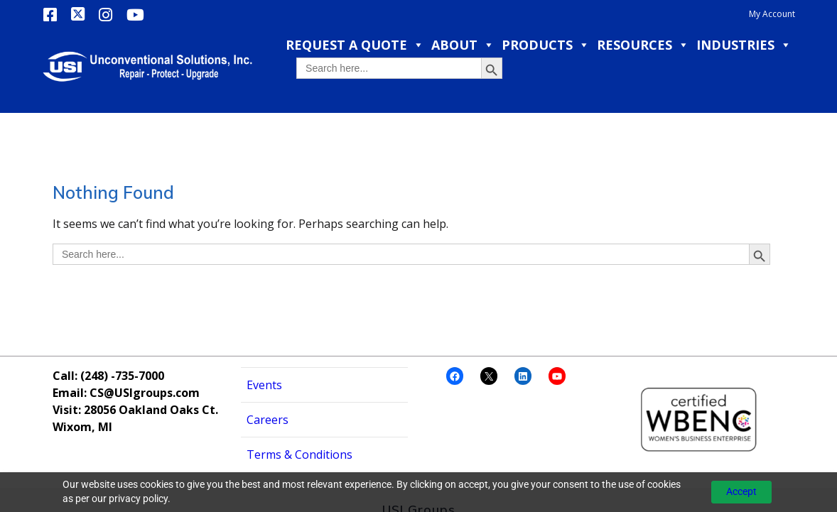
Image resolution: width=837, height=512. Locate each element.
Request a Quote (355, 45)
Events (264, 350)
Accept (741, 491)
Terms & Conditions (299, 419)
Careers (267, 385)
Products (546, 45)
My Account (772, 14)
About (463, 45)
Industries (744, 45)
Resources (643, 45)
